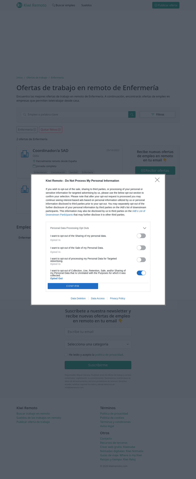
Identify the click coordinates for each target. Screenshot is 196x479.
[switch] (141, 235)
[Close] (158, 181)
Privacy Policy (117, 298)
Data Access (98, 298)
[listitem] (98, 228)
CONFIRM (72, 286)
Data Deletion (78, 298)
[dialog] (98, 239)
